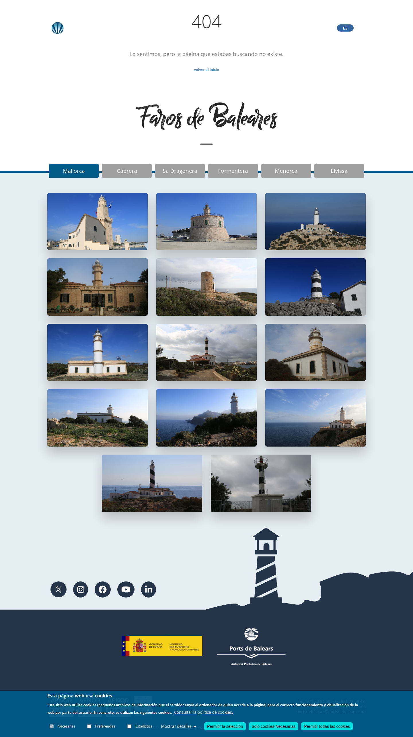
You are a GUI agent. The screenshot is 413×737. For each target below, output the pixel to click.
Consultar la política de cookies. (203, 712)
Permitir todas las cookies (327, 726)
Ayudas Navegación (281, 28)
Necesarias (66, 726)
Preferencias (105, 726)
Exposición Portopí (232, 28)
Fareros (193, 28)
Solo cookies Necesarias (273, 726)
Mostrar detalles (178, 726)
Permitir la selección (225, 726)
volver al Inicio (206, 69)
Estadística (143, 726)
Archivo (146, 28)
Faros (169, 28)
